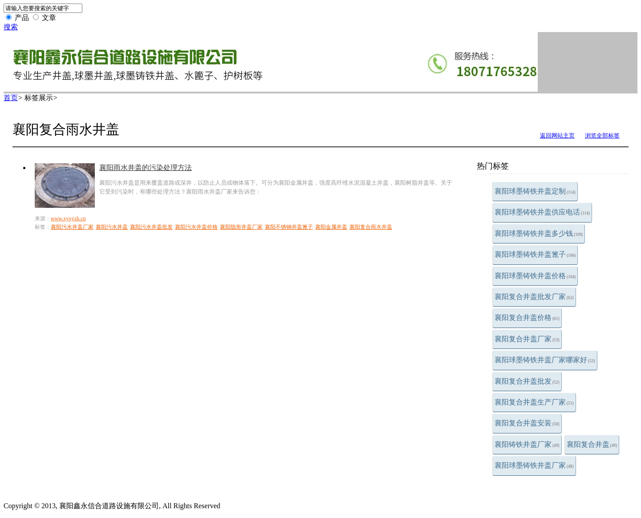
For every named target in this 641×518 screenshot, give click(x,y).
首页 (11, 97)
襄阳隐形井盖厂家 (241, 227)
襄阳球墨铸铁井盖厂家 (534, 465)
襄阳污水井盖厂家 (72, 227)
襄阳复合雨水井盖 (370, 227)
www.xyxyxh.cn (68, 218)
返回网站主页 (557, 135)
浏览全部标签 (602, 135)
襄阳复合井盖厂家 (527, 339)
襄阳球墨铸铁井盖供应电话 (542, 212)
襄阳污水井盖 (112, 227)
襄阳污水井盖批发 (151, 227)
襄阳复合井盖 (592, 444)
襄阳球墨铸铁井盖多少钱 (539, 233)
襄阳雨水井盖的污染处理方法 (145, 167)
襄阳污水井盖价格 (196, 227)
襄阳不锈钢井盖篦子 (289, 227)
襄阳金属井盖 (331, 227)
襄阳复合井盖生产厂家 (534, 402)
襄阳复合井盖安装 (527, 423)
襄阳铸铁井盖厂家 (527, 444)
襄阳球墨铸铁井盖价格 (535, 275)
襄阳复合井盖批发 (527, 381)
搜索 (11, 27)
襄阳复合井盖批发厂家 (534, 296)
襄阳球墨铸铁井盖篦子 (535, 254)
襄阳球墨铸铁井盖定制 (535, 191)
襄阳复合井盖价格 (527, 317)
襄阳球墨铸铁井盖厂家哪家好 (545, 360)
